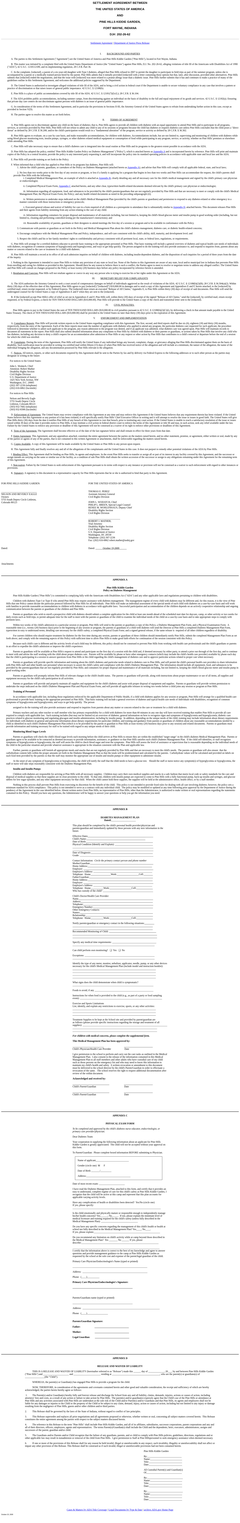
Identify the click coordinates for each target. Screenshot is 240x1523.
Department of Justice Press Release (132, 43)
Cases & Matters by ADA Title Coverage (87, 1509)
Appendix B (105, 178)
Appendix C (65, 186)
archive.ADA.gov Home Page (158, 1509)
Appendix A (159, 151)
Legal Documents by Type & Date (125, 1509)
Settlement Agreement (101, 43)
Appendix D (179, 207)
